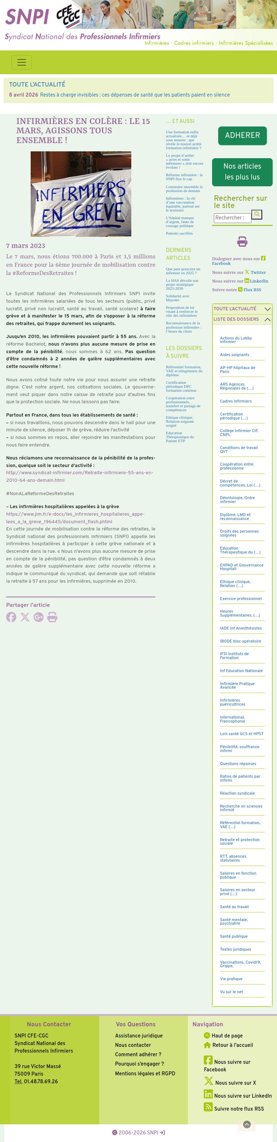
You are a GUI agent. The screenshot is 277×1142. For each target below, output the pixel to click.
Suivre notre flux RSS (234, 1109)
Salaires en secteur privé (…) (237, 892)
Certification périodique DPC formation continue (181, 386)
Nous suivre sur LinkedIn (238, 1096)
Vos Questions (136, 1025)
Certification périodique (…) (234, 416)
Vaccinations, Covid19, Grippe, (240, 964)
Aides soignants (234, 354)
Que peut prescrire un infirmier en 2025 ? (183, 271)
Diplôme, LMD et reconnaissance (235, 516)
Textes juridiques (235, 949)
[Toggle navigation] (22, 62)
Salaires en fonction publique (238, 875)
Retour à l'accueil (228, 1045)
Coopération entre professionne (237, 466)
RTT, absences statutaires (233, 858)
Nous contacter (133, 1045)
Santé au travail (234, 907)
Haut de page (223, 1036)
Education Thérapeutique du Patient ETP (180, 437)
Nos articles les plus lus (242, 172)
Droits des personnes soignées (239, 533)
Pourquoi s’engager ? (139, 1064)
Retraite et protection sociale (240, 841)
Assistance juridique (139, 1036)
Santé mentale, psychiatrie (234, 922)
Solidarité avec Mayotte (178, 298)
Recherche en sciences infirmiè (241, 808)
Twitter (255, 272)
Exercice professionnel (241, 598)
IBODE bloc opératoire (240, 641)
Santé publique (234, 936)
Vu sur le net (231, 992)
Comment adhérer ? (138, 1055)
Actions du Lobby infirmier (236, 340)
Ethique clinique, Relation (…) (235, 583)
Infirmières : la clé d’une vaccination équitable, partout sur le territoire (183, 204)
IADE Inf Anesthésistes (241, 628)
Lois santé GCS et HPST (242, 734)
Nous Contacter (49, 1025)
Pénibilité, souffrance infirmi (239, 749)
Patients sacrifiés (179, 233)
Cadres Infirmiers (236, 401)
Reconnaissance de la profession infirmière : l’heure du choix (184, 327)
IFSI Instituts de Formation (234, 656)
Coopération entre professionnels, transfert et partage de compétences (183, 404)
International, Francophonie (232, 719)
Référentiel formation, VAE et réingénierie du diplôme (184, 371)
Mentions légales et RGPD (145, 1074)
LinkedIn (256, 281)
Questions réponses (238, 763)
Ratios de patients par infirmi (240, 778)
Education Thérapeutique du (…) (240, 550)
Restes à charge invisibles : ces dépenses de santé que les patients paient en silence (135, 95)
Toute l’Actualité (235, 309)
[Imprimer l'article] (52, 619)
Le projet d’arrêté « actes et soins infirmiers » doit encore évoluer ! (184, 161)
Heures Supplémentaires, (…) (240, 613)
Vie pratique (231, 979)
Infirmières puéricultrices (232, 702)
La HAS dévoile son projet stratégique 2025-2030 (182, 284)
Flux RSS (249, 290)
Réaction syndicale (237, 793)
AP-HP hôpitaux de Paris (237, 369)
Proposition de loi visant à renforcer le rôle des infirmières (182, 311)
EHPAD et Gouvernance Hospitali (242, 567)
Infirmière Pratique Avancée (237, 685)
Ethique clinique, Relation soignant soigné (180, 421)
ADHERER (242, 136)
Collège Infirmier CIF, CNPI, (239, 432)
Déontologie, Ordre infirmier (237, 500)
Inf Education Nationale (241, 671)
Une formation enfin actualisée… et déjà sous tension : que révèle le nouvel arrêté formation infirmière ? (183, 140)
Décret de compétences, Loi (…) (240, 483)
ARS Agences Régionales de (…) (237, 386)
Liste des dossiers (236, 320)
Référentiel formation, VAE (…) (240, 825)
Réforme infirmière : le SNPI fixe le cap (184, 177)
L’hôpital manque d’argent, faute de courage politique (180, 221)
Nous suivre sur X (230, 1083)
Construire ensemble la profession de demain (184, 189)
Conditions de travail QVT (239, 449)
